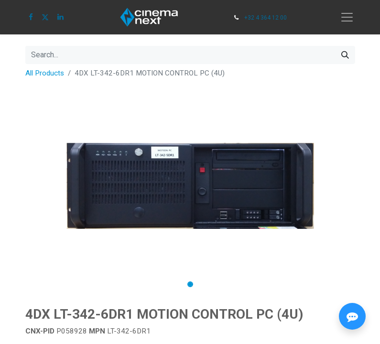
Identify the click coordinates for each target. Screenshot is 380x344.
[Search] (345, 55)
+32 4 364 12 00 (265, 17)
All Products (44, 73)
